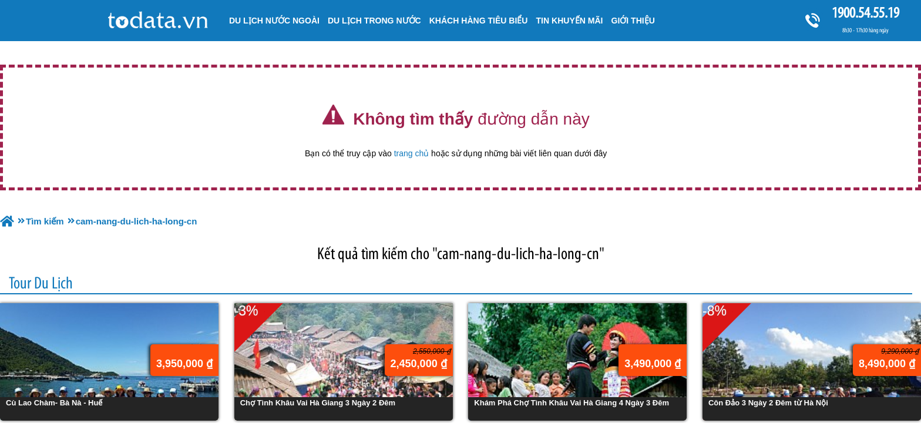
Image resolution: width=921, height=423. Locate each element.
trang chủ (411, 153)
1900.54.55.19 (865, 12)
